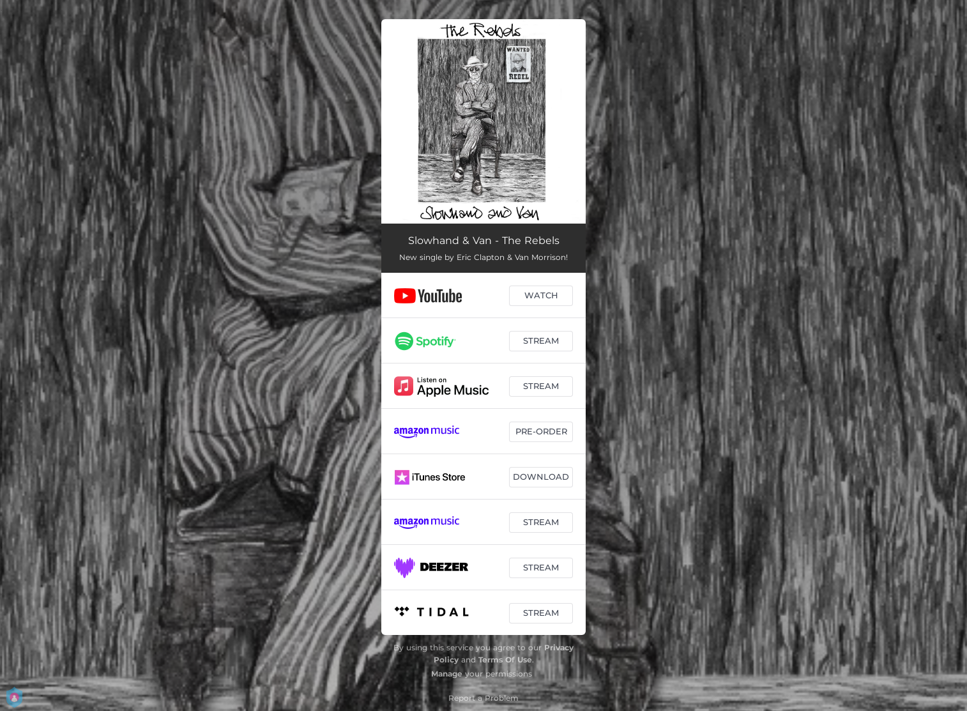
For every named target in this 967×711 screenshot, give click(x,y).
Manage (446, 673)
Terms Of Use (505, 659)
